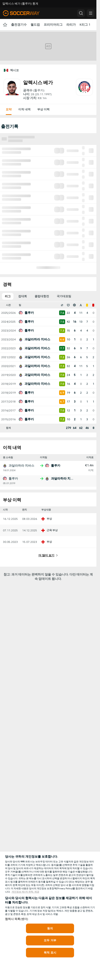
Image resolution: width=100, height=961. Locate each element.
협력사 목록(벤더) (16, 919)
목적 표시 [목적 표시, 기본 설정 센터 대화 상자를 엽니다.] (50, 952)
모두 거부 (50, 940)
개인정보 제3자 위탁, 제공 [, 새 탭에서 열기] (25, 891)
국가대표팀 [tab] (64, 296)
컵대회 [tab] (22, 296)
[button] (81, 13)
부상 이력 (43, 109)
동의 (50, 928)
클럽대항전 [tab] (42, 296)
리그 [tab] (8, 296)
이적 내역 (24, 109)
